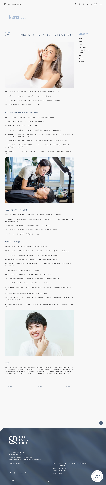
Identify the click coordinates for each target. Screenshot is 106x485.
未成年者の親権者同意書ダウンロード (18, 463)
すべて (80, 39)
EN (96, 4)
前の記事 (8, 387)
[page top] (101, 423)
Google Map (62, 465)
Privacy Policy (12, 480)
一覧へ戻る (39, 387)
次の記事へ (70, 387)
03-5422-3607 (62, 468)
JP (94, 4)
